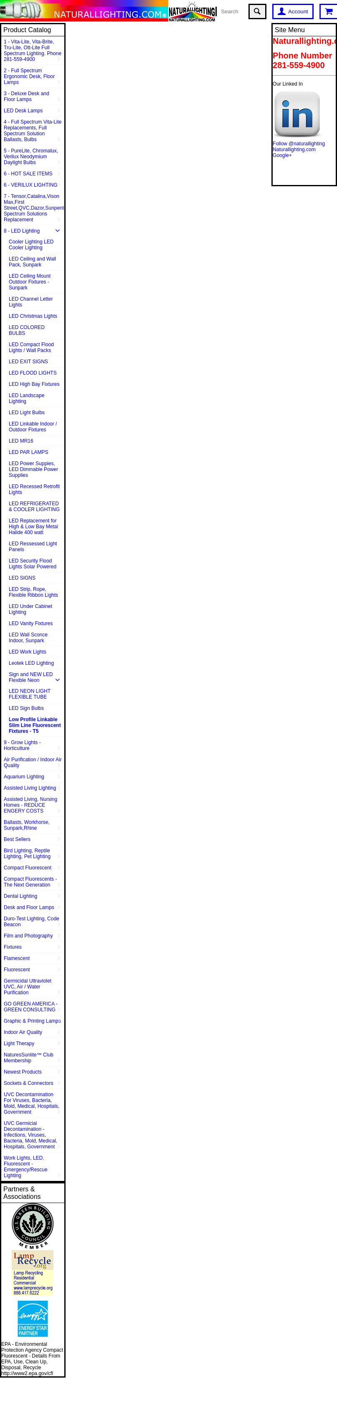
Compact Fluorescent (27, 868)
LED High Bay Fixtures (34, 384)
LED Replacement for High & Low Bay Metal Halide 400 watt (33, 526)
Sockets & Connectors (28, 1083)
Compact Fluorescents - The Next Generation (30, 882)
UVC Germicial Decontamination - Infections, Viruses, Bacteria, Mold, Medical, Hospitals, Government (30, 1135)
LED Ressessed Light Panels (33, 546)
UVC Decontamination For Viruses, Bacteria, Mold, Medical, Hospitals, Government (31, 1103)
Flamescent (17, 958)
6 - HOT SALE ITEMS (28, 174)
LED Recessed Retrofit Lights (34, 489)
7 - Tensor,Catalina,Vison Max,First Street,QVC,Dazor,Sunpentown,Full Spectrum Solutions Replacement (34, 208)
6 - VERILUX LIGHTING (31, 185)
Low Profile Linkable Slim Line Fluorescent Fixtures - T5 (35, 725)
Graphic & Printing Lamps (32, 1021)
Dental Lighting (20, 896)
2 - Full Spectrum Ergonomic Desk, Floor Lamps (29, 76)
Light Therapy (19, 1043)
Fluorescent (17, 970)
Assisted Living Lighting (30, 788)
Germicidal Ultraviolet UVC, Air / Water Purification (27, 987)
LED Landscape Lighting (26, 398)
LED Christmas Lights (33, 316)
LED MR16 (21, 441)
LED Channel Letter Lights (31, 302)
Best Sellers (17, 839)
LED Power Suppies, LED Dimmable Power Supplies (33, 469)
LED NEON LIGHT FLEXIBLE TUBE (30, 694)
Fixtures (13, 947)
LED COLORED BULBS (27, 330)
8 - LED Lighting (22, 231)
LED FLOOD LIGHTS (33, 373)
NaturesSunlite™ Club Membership (28, 1058)
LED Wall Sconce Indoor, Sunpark (28, 637)
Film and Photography (28, 936)
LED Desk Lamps (23, 111)
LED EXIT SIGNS (28, 362)
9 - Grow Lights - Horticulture (22, 745)
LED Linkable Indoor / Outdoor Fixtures (33, 427)
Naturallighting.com (294, 149)
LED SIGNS (22, 578)
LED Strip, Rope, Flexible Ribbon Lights (33, 592)
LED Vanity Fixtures (31, 623)
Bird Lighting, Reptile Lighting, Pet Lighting (27, 853)
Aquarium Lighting (24, 777)
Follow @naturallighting (299, 144)
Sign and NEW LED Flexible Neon (31, 677)
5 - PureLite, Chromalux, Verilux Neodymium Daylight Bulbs (31, 156)
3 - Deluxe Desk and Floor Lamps (26, 96)
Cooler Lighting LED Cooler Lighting (31, 245)
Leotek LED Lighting (31, 663)
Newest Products (23, 1072)
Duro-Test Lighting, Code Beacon (31, 921)
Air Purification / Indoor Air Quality (33, 762)
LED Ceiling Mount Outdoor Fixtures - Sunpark (30, 282)
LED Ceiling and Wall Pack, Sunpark (32, 262)
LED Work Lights (27, 652)
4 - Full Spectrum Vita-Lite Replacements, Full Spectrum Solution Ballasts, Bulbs (33, 130)
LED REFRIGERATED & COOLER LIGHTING (34, 506)
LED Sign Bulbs (26, 708)
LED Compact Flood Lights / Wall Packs (31, 347)
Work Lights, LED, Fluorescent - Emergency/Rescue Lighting (26, 1166)
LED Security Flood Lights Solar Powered (32, 564)
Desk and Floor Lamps (29, 907)
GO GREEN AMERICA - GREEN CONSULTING (31, 1007)
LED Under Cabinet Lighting (30, 609)
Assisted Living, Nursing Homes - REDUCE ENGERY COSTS (30, 805)
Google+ (282, 155)
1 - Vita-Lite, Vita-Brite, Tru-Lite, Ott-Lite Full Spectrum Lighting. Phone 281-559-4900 (32, 50)
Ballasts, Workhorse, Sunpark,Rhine (27, 825)
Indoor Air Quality (23, 1032)
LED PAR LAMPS (28, 452)
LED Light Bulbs (27, 412)
